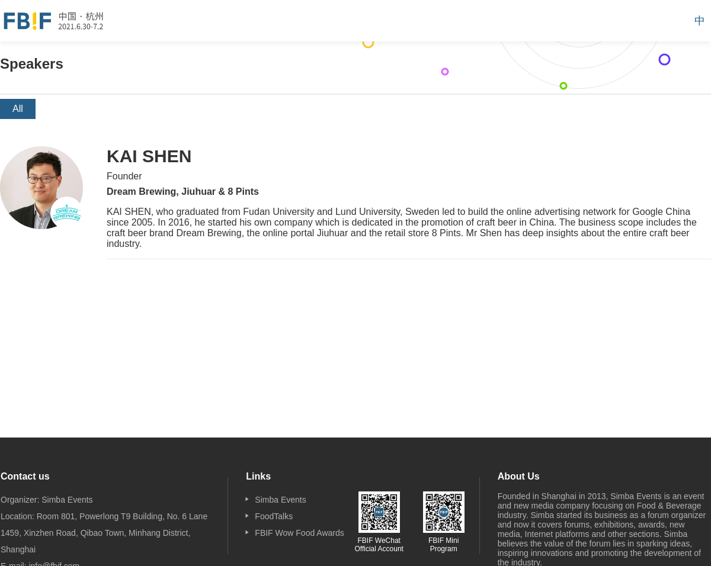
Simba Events (280, 499)
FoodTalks (274, 516)
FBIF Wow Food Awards (299, 533)
